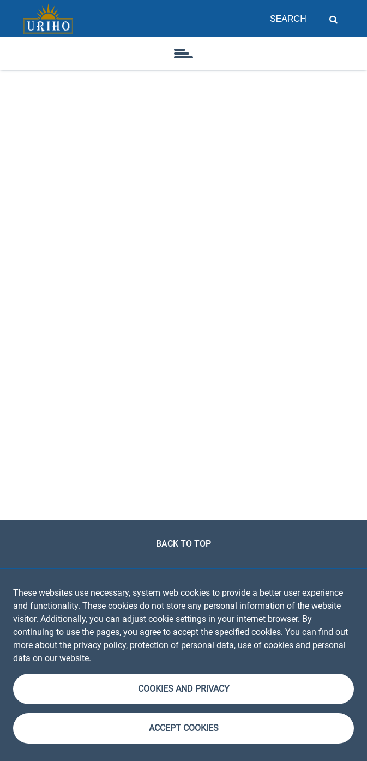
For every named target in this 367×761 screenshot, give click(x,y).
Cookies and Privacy (184, 689)
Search (333, 19)
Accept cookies (184, 728)
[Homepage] (48, 18)
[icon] (183, 53)
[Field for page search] (295, 19)
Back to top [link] (183, 543)
